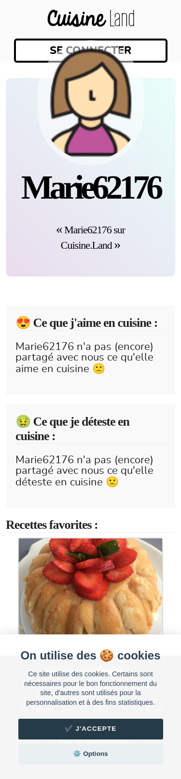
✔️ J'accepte (91, 728)
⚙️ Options (90, 753)
